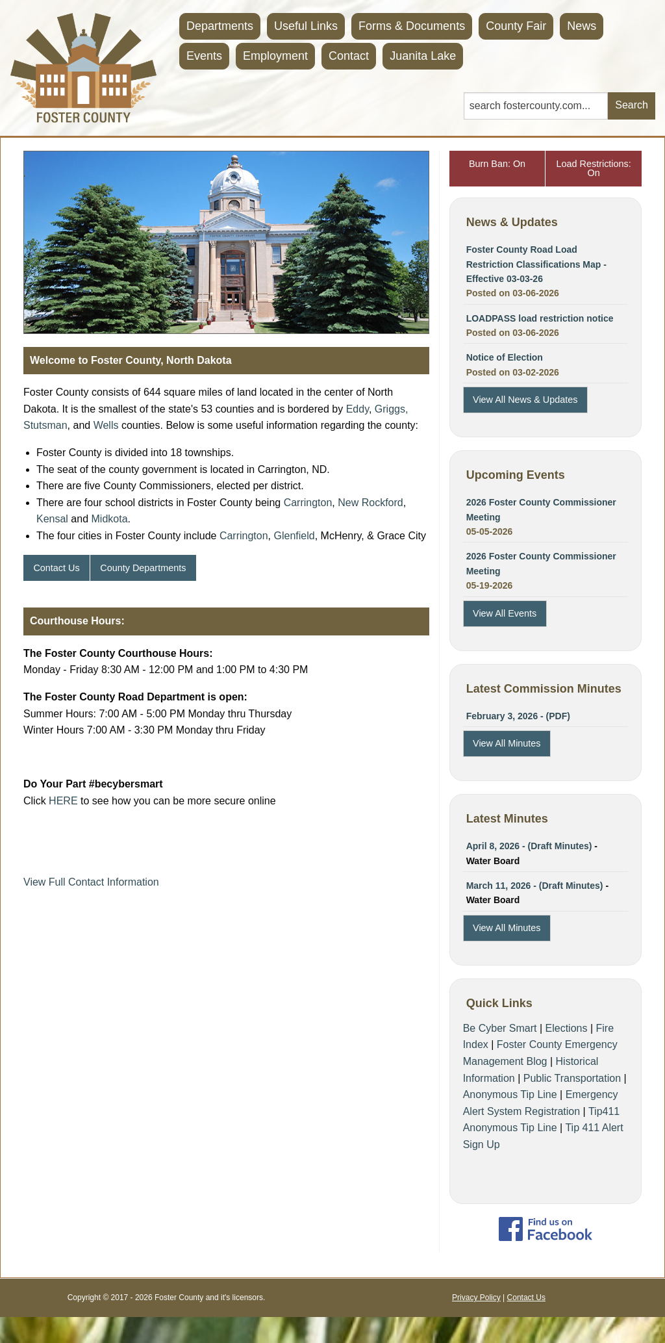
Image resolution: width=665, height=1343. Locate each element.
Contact (349, 55)
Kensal (52, 518)
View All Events (504, 613)
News (581, 25)
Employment (275, 55)
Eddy (357, 409)
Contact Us (56, 568)
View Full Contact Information (91, 882)
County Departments (143, 568)
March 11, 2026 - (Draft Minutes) (534, 885)
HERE (63, 800)
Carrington (308, 502)
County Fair (516, 25)
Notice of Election (504, 357)
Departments (219, 25)
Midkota (110, 518)
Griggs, (391, 409)
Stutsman (45, 425)
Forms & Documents (411, 25)
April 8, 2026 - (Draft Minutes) (529, 846)
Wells (106, 425)
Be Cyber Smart (500, 1028)
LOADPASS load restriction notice (540, 318)
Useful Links (306, 25)
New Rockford (370, 502)
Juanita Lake (423, 55)
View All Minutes (507, 743)
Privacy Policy (476, 1297)
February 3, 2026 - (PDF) (518, 716)
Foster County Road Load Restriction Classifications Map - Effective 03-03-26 (536, 264)
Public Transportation (572, 1078)
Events (204, 55)
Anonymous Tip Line (510, 1094)
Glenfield (294, 535)
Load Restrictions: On (594, 168)
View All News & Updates (525, 399)
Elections (567, 1028)
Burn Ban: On (497, 164)
